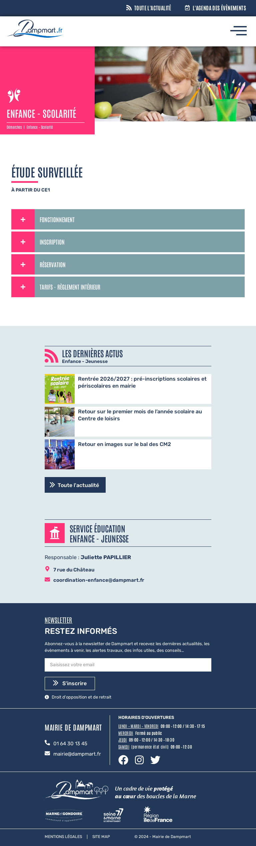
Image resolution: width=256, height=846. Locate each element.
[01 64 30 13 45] (47, 743)
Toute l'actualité (152, 7)
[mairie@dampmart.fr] (47, 754)
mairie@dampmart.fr (77, 754)
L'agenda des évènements (219, 7)
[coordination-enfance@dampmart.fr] (47, 580)
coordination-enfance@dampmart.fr (98, 580)
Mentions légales (63, 836)
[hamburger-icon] (238, 32)
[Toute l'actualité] (129, 8)
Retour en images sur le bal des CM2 (124, 444)
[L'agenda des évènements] (187, 8)
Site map (101, 836)
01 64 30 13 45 (70, 744)
